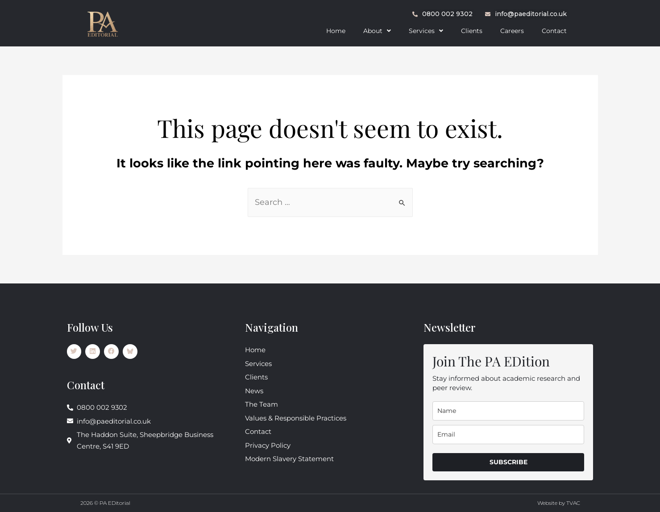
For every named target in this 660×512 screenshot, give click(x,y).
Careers (512, 31)
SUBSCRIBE (508, 462)
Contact (554, 31)
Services (426, 31)
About (377, 31)
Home (335, 31)
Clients (471, 31)
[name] (508, 410)
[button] (377, 31)
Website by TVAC (558, 503)
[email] (508, 434)
